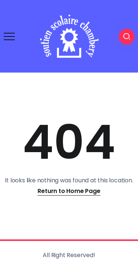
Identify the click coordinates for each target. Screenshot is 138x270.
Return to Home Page (69, 191)
